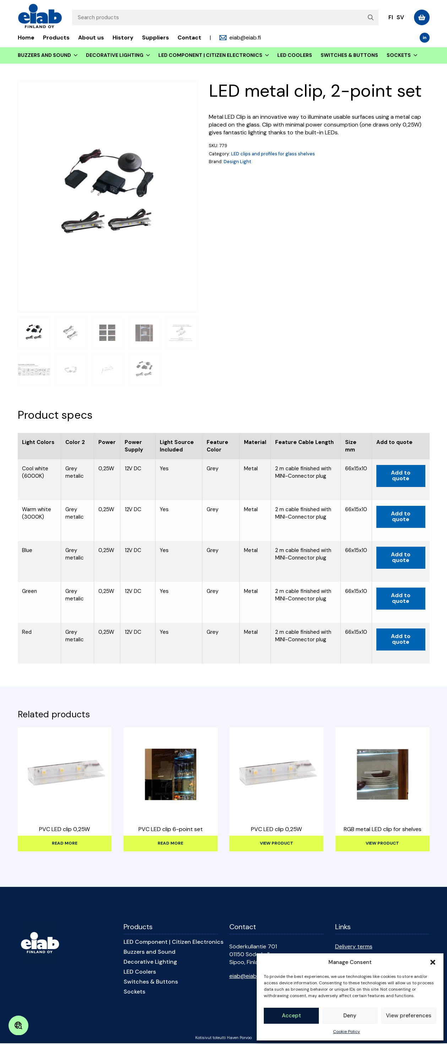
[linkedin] (425, 38)
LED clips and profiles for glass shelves (273, 154)
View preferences (408, 1015)
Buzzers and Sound (44, 55)
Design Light (237, 162)
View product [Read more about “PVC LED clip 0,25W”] (276, 843)
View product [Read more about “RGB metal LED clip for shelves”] (382, 843)
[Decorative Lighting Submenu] (146, 55)
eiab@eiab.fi (245, 976)
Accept (291, 1015)
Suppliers (155, 37)
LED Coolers (294, 55)
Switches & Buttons (349, 55)
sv (400, 17)
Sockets (399, 55)
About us (91, 37)
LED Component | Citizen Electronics (210, 55)
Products (56, 37)
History (123, 37)
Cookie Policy (346, 1031)
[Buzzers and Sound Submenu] (74, 55)
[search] (370, 17)
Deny (349, 1015)
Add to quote (400, 475)
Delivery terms (353, 946)
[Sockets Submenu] (414, 55)
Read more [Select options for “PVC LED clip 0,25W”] (64, 843)
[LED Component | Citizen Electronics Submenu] (265, 55)
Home (26, 37)
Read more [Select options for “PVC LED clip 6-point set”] (170, 843)
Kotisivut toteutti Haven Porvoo (223, 1037)
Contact (189, 37)
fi (390, 17)
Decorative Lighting (114, 55)
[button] (432, 962)
